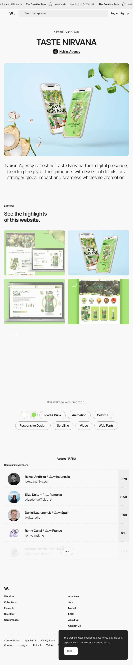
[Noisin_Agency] (66, 51)
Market (72, 608)
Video (84, 425)
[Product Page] (34, 301)
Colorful (102, 415)
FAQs (71, 613)
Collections (10, 602)
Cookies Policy (12, 640)
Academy (73, 596)
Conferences (11, 619)
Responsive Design (33, 425)
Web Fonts (106, 425)
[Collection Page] (98, 301)
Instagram (24, 645)
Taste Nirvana (66, 42)
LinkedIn (37, 645)
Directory (9, 613)
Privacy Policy (48, 640)
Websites (9, 596)
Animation (79, 415)
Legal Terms (30, 640)
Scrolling (63, 425)
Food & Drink (52, 415)
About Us (73, 619)
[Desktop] (34, 253)
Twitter (49, 645)
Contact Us (74, 625)
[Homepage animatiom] (34, 350)
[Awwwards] (12, 13)
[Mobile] (98, 253)
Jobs (70, 602)
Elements (9, 608)
